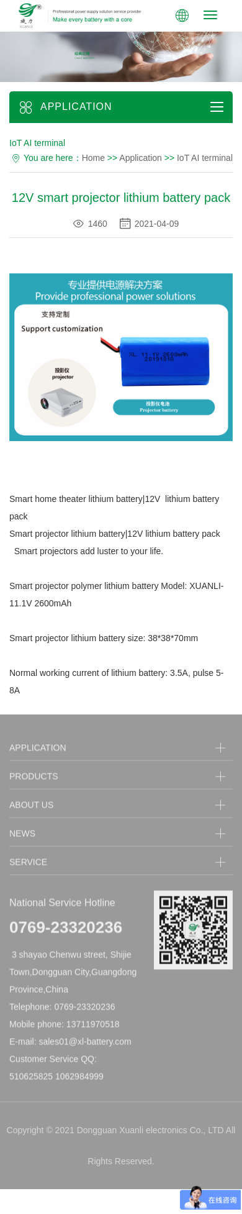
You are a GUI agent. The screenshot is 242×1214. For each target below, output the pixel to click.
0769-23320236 (65, 929)
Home (93, 158)
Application (140, 158)
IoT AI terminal (205, 158)
